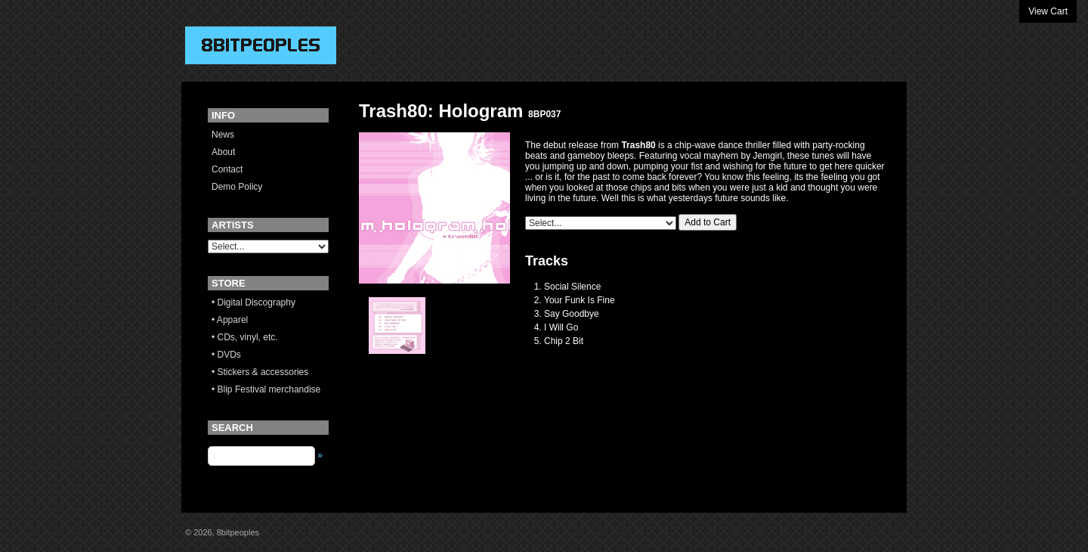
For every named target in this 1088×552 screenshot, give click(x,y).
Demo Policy (237, 186)
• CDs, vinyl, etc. (245, 337)
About (223, 152)
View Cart (1048, 11)
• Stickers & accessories (260, 372)
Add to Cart (708, 222)
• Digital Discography (253, 302)
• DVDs (226, 354)
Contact (227, 169)
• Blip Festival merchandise (266, 389)
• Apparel (230, 320)
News (223, 134)
